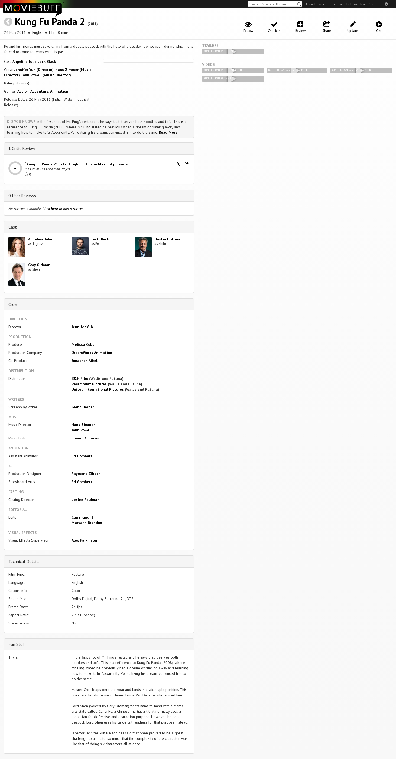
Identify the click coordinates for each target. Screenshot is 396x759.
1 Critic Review (21, 148)
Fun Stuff (17, 644)
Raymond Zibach (86, 473)
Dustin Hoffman (168, 239)
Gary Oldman (39, 264)
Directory (315, 4)
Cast (12, 227)
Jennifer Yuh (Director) (34, 69)
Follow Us (355, 4)
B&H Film (80, 378)
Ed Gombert (82, 456)
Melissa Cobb (83, 344)
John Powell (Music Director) (46, 75)
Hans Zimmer (83, 424)
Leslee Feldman (85, 499)
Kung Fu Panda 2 (50, 21)
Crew (13, 304)
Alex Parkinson (84, 540)
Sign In (375, 4)
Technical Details (24, 561)
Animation (59, 91)
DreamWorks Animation (92, 352)
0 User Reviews (22, 195)
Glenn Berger (83, 407)
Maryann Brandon (87, 522)
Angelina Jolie (24, 61)
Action (23, 91)
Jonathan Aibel (84, 360)
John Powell (82, 430)
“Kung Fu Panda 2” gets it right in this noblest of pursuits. (77, 164)
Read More (168, 132)
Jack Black (47, 61)
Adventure (39, 91)
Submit (335, 4)
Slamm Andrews (85, 438)
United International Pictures (98, 389)
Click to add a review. (63, 208)
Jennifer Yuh (82, 326)
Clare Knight (82, 517)
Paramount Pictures (89, 384)
